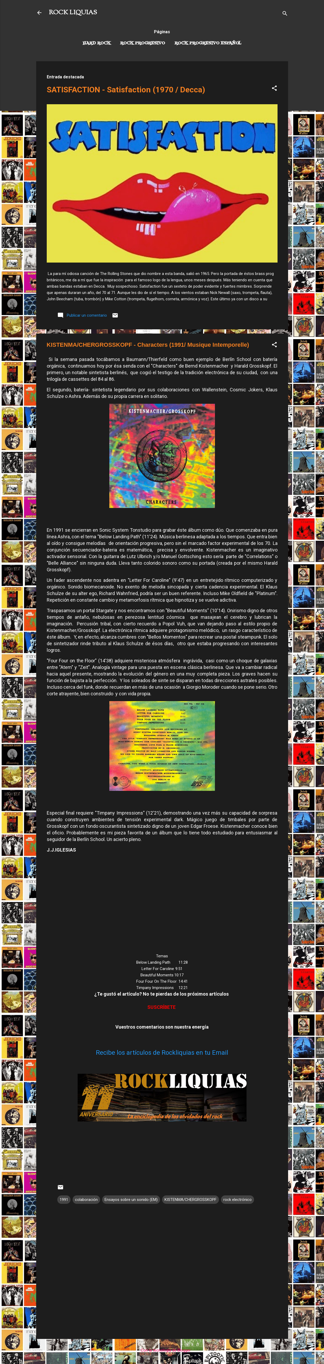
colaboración (86, 1199)
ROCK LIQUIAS (73, 12)
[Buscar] (285, 14)
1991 (64, 1199)
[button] (274, 89)
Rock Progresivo (142, 43)
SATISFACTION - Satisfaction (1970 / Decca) (126, 89)
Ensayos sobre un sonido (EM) (131, 1199)
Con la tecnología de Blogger (162, 1350)
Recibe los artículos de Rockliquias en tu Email (162, 1052)
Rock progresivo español (208, 43)
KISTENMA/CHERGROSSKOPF (191, 1199)
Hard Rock (97, 43)
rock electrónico (237, 1199)
